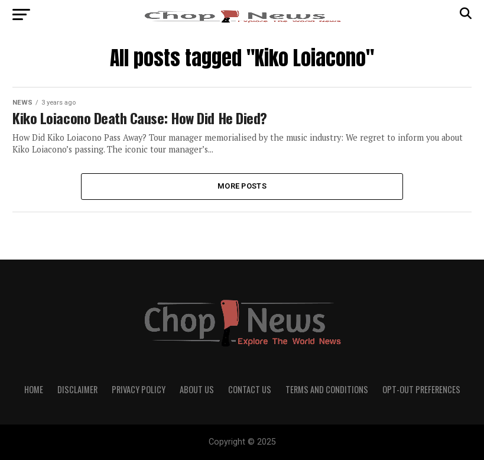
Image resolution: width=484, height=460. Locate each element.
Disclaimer (77, 389)
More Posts (242, 186)
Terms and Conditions (326, 389)
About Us (197, 389)
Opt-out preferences (421, 389)
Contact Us (249, 389)
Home (33, 389)
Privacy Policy (138, 389)
